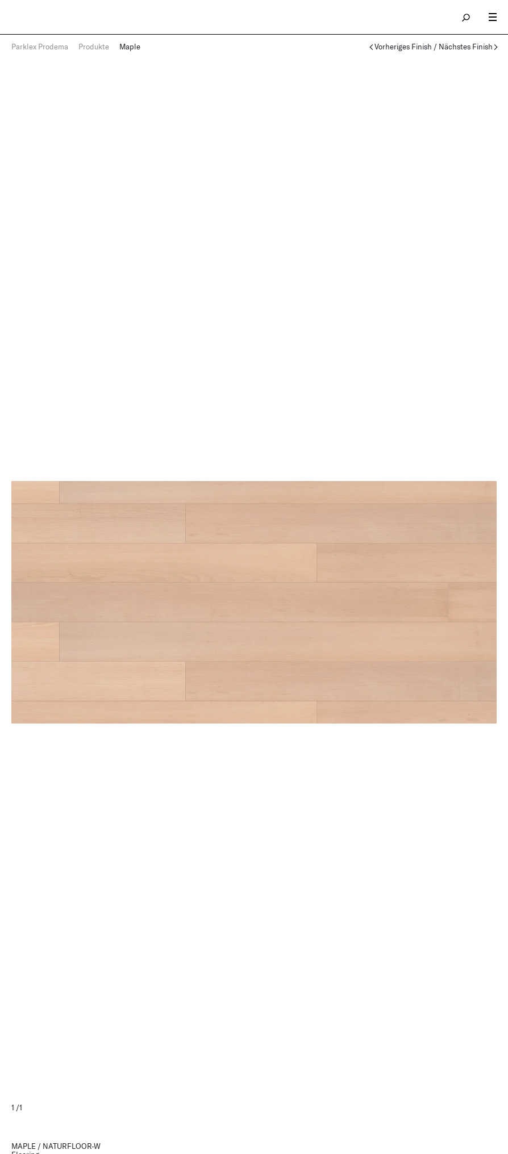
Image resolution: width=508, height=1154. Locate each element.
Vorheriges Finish (403, 47)
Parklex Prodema (39, 46)
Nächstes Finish (466, 47)
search (466, 17)
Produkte (93, 46)
